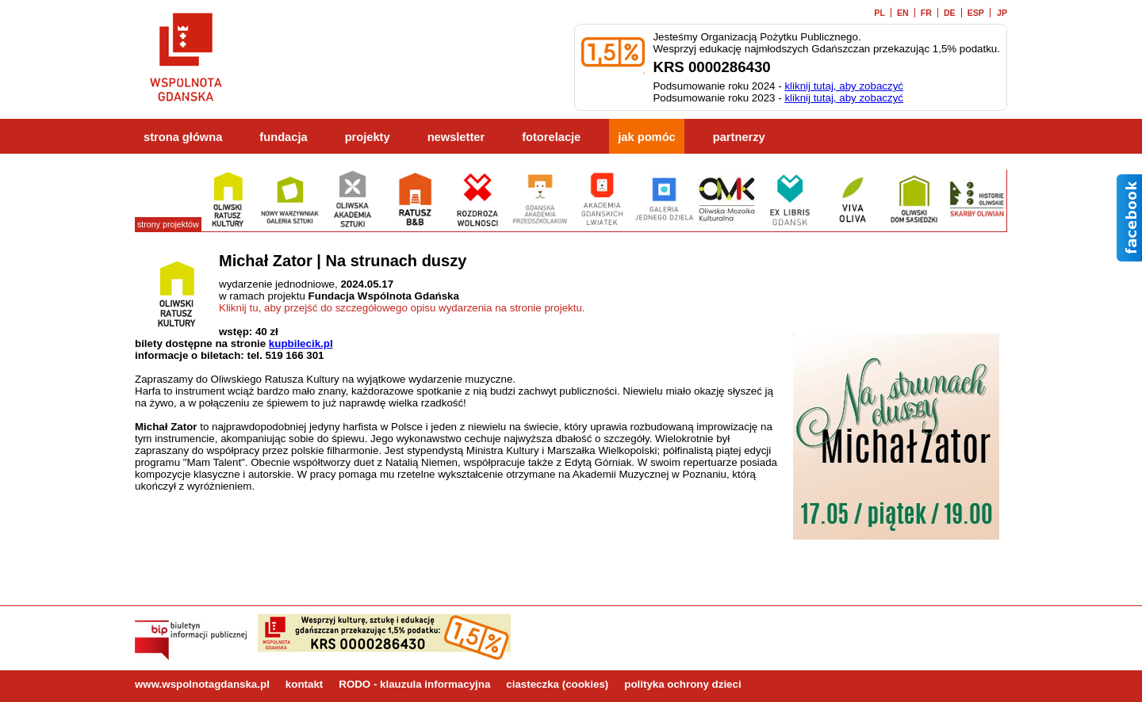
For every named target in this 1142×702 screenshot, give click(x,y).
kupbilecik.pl (301, 343)
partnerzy (739, 137)
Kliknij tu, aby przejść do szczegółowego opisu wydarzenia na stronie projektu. (402, 308)
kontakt (304, 684)
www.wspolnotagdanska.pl (202, 684)
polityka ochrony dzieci (682, 684)
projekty (367, 137)
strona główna (183, 137)
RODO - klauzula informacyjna (414, 684)
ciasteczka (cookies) (557, 684)
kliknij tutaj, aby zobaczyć (843, 86)
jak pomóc (647, 137)
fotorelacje (551, 137)
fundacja (283, 137)
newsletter (456, 137)
